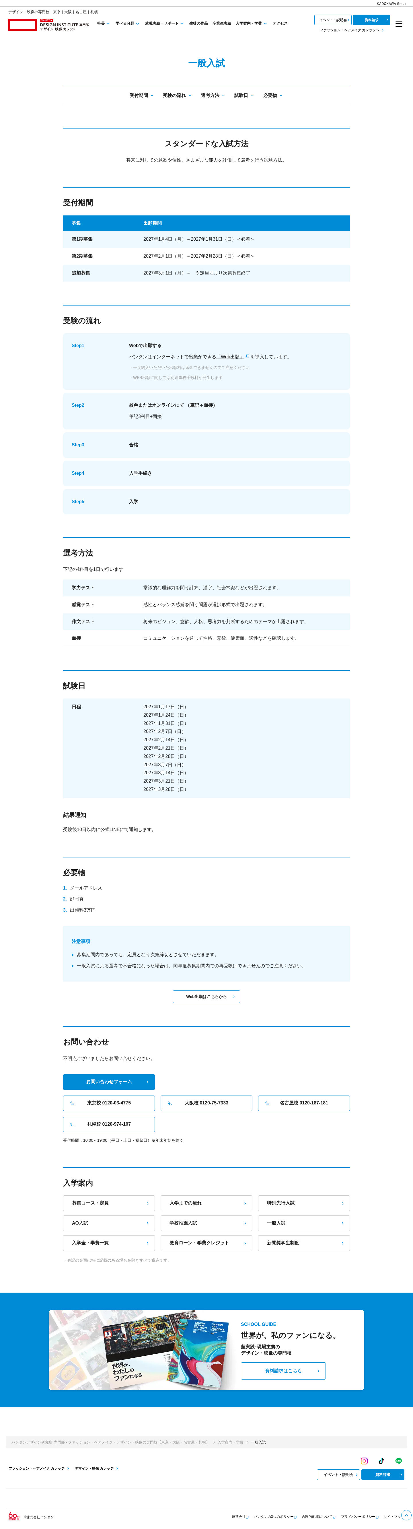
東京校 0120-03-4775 (100, 1103)
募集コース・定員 (111, 1203)
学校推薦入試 (209, 1223)
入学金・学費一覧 (111, 1242)
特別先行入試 (306, 1203)
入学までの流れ (209, 1203)
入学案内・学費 (230, 1442)
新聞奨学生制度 (306, 1242)
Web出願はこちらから (211, 996)
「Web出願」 (230, 356)
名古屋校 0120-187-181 (296, 1103)
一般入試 (306, 1223)
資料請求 (377, 19)
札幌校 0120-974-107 (100, 1124)
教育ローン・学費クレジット (209, 1242)
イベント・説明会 (335, 19)
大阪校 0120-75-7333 (197, 1103)
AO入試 (111, 1223)
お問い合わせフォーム (118, 1081)
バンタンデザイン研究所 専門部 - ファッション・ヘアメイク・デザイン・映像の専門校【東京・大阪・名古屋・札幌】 (110, 1442)
